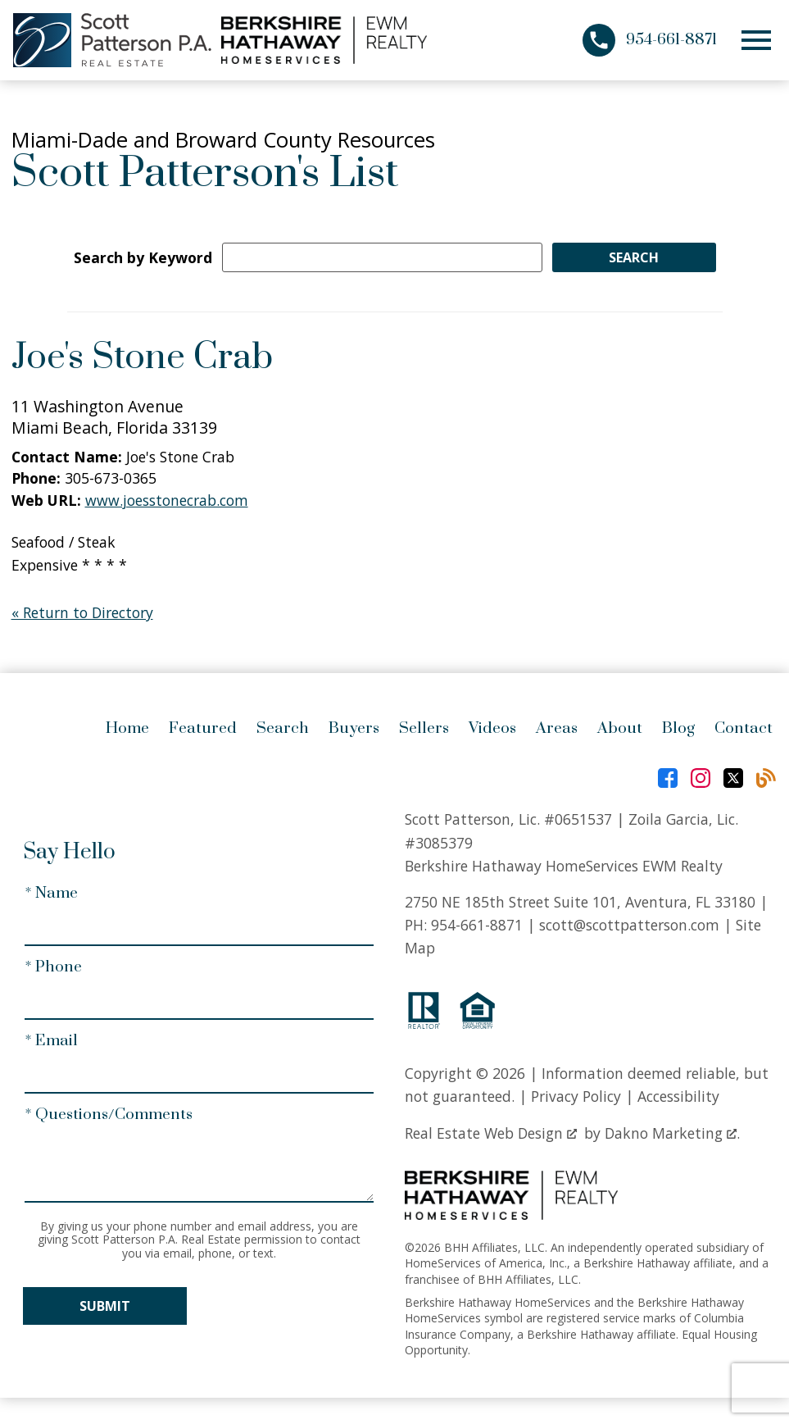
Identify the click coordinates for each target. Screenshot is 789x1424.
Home (127, 728)
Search (282, 728)
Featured (203, 728)
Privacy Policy (576, 1096)
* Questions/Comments (109, 1114)
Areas (557, 728)
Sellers (424, 728)
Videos (492, 728)
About (619, 728)
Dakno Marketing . (672, 1133)
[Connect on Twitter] (733, 778)
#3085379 (439, 843)
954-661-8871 (477, 925)
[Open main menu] (756, 40)
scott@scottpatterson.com (629, 925)
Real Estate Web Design (491, 1133)
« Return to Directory (82, 612)
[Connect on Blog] (766, 778)
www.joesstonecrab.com (166, 500)
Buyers (354, 728)
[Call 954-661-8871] (650, 40)
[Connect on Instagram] (700, 778)
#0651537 (578, 819)
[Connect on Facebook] (668, 778)
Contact (743, 728)
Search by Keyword (143, 257)
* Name (51, 893)
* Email (51, 1040)
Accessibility (678, 1096)
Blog (678, 728)
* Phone (53, 967)
